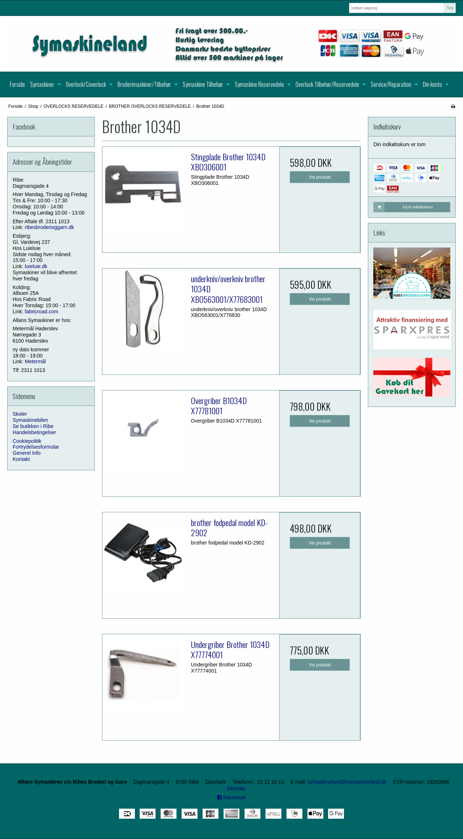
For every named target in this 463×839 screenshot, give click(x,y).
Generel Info (27, 453)
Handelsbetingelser (34, 432)
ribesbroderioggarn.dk (49, 227)
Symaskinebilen (30, 420)
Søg (449, 7)
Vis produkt (320, 177)
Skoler (20, 414)
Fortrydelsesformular (36, 447)
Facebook (231, 797)
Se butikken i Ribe (33, 426)
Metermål (35, 361)
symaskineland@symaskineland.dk (346, 782)
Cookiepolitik (27, 441)
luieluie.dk (36, 266)
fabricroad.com (41, 311)
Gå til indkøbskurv (403, 207)
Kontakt (21, 459)
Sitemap (236, 788)
